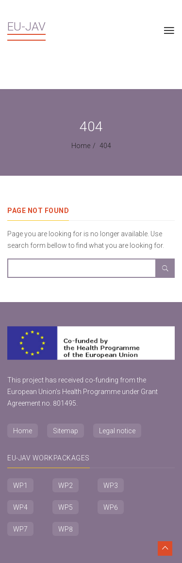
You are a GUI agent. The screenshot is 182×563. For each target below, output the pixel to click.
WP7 (20, 529)
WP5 (65, 507)
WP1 (20, 485)
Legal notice (117, 431)
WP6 (110, 507)
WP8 (65, 529)
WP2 (65, 485)
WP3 (110, 485)
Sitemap (65, 431)
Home (80, 146)
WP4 (20, 507)
